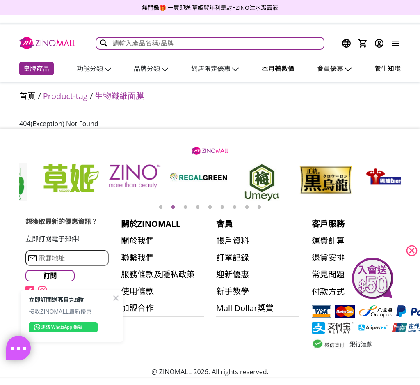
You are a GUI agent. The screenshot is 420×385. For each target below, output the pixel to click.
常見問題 (328, 274)
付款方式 (328, 292)
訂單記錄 (232, 258)
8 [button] (247, 207)
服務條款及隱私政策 (158, 274)
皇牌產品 (36, 68)
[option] (210, 7)
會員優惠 (334, 68)
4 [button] (198, 207)
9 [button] (259, 207)
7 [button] (235, 207)
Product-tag (65, 95)
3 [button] (185, 207)
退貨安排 (328, 258)
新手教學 (232, 291)
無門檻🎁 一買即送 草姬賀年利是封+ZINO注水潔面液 (210, 8)
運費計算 (328, 241)
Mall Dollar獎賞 (245, 308)
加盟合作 (137, 308)
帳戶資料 (232, 241)
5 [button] (210, 207)
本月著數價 (278, 68)
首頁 (27, 95)
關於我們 (137, 241)
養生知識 (387, 68)
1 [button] (161, 207)
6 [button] (222, 207)
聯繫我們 (137, 258)
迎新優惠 (232, 274)
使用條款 (137, 291)
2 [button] (173, 207)
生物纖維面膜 (119, 95)
